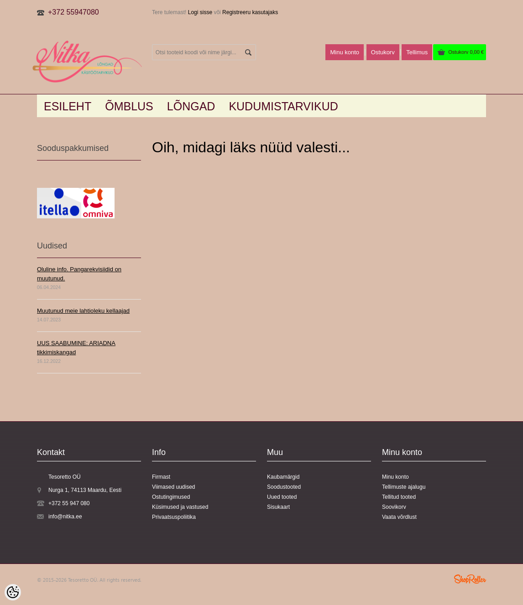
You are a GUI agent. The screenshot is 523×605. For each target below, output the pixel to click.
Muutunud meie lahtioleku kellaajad (83, 310)
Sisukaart (278, 507)
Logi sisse (200, 12)
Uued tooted (282, 497)
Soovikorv (394, 507)
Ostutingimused (171, 497)
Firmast (161, 477)
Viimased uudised (173, 487)
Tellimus (417, 52)
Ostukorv (466, 52)
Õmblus (129, 106)
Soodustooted (284, 487)
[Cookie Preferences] (13, 592)
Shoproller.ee (470, 579)
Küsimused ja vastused (180, 507)
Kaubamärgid (283, 477)
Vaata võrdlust (399, 517)
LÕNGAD (191, 106)
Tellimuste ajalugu (403, 487)
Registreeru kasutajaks (250, 12)
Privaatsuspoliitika (174, 517)
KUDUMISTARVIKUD (283, 106)
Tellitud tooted (399, 497)
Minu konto (344, 52)
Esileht (67, 106)
